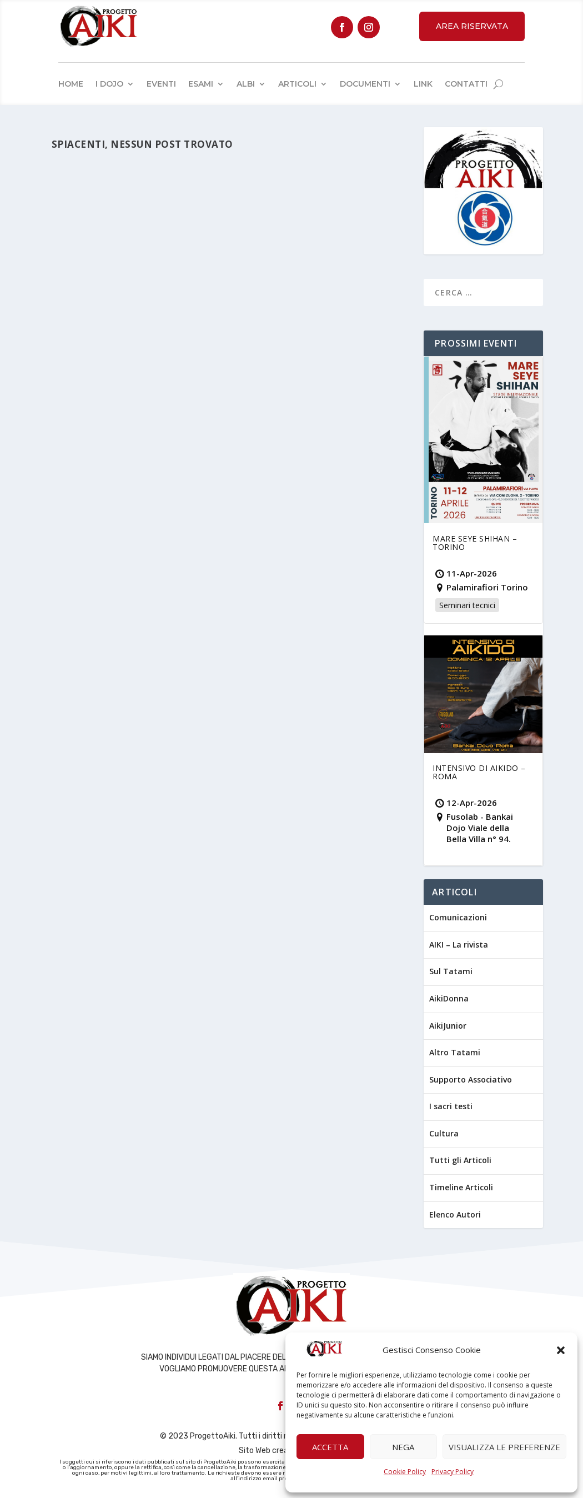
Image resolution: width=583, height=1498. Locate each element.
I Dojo (109, 84)
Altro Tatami (454, 1052)
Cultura (444, 1133)
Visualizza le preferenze (504, 1446)
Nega (403, 1446)
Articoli (297, 84)
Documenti (365, 84)
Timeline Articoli (461, 1187)
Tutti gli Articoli (460, 1160)
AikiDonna (449, 998)
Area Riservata (472, 26)
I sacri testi (451, 1106)
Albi (246, 84)
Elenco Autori (455, 1214)
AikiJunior (447, 1025)
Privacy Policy (452, 1471)
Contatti (466, 84)
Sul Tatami (451, 971)
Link (423, 84)
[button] (560, 1350)
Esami (200, 84)
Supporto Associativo (470, 1079)
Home (70, 84)
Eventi (161, 84)
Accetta (330, 1446)
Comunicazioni (458, 917)
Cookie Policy (405, 1471)
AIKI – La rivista (458, 944)
